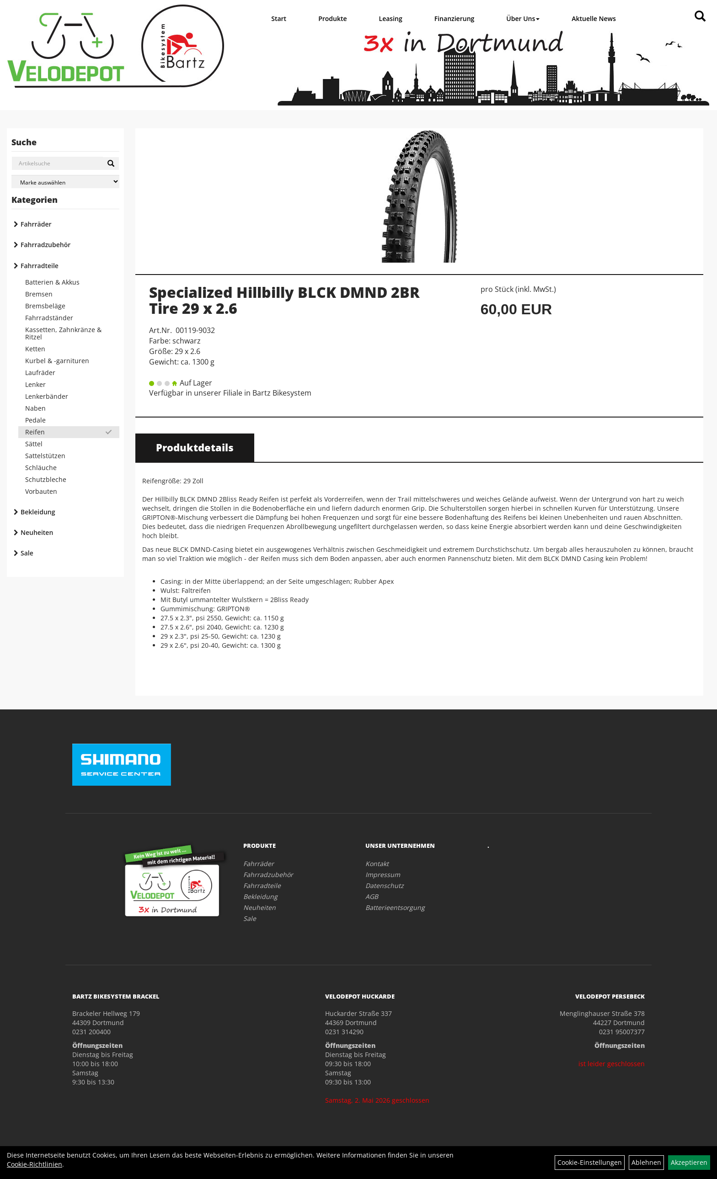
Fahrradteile (40, 265)
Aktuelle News (594, 18)
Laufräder (40, 372)
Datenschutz (384, 885)
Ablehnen (646, 1162)
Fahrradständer (49, 317)
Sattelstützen (45, 455)
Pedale (35, 420)
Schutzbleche (45, 479)
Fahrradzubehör (45, 244)
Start (278, 18)
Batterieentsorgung (395, 907)
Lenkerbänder (46, 396)
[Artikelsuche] (700, 16)
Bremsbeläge (45, 305)
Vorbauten (41, 491)
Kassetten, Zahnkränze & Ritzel (63, 333)
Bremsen (39, 294)
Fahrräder (36, 224)
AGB (371, 896)
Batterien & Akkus (52, 282)
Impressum (382, 874)
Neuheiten (37, 532)
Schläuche (41, 467)
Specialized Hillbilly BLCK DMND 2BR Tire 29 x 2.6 (284, 300)
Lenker (35, 384)
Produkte (332, 18)
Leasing (390, 18)
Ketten (35, 348)
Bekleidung (38, 512)
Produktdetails (195, 447)
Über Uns (523, 18)
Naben (35, 408)
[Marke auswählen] (65, 181)
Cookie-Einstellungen (589, 1162)
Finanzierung (454, 18)
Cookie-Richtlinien (34, 1164)
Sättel (34, 443)
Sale (27, 553)
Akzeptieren (689, 1162)
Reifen (35, 432)
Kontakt (377, 863)
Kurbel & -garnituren (57, 360)
